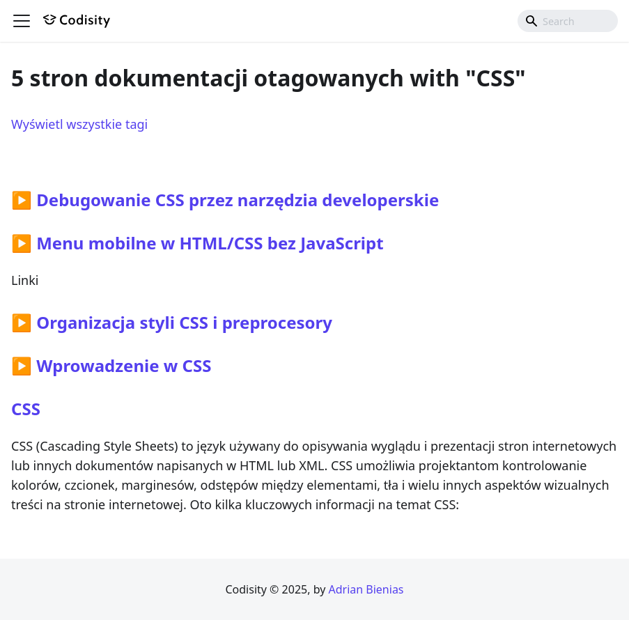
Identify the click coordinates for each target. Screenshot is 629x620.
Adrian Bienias (365, 589)
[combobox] (568, 21)
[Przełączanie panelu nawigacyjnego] (21, 20)
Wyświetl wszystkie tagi (79, 124)
